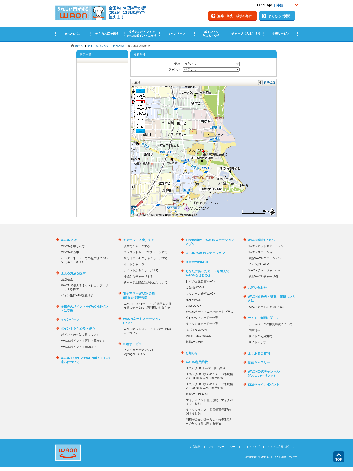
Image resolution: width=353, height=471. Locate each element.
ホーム (79, 45)
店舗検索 (118, 45)
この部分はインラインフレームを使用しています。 (176, 21)
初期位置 (269, 82)
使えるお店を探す (98, 45)
